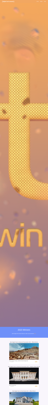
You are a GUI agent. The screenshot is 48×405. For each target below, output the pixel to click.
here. (35, 333)
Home (38, 1)
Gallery (41, 1)
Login (45, 1)
